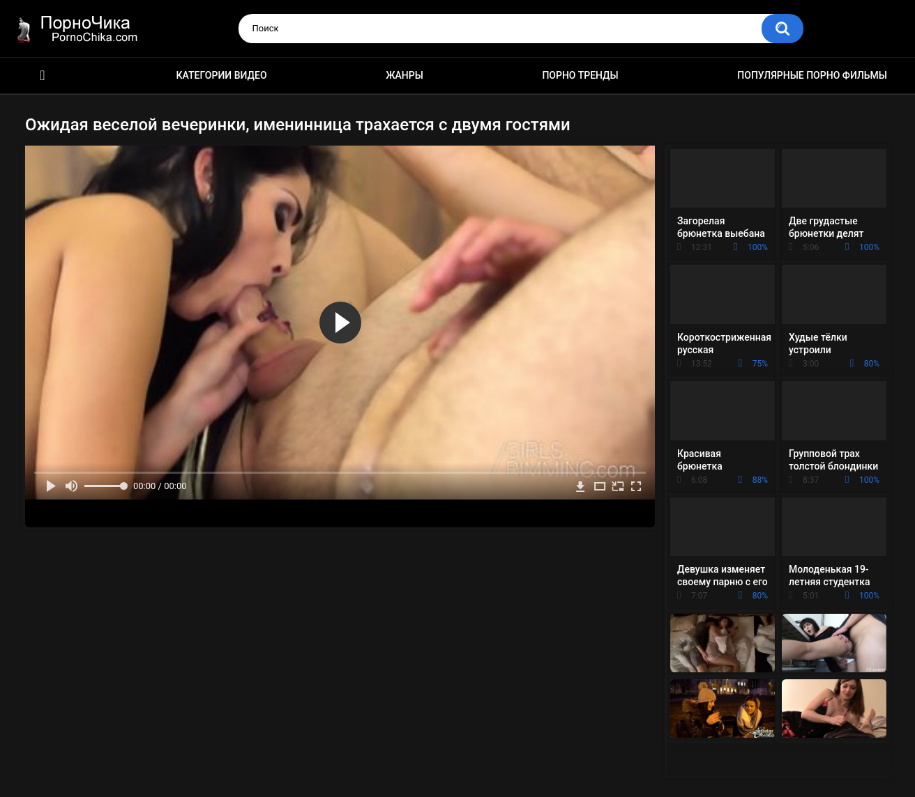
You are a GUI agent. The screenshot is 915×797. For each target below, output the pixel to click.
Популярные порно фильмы (812, 75)
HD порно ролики (42, 75)
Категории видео (221, 75)
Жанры (404, 75)
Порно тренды (580, 75)
